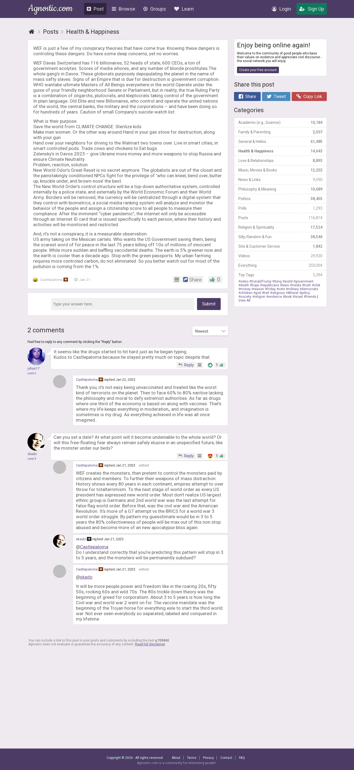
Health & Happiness (280, 151)
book (288, 297)
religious (278, 293)
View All (244, 300)
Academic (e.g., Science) (280, 122)
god (258, 293)
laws (285, 285)
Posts (280, 218)
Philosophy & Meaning (280, 189)
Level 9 (31, 458)
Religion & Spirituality (280, 227)
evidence (275, 297)
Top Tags (280, 275)
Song (278, 281)
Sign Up (311, 9)
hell (266, 293)
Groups (154, 9)
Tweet (276, 96)
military (293, 289)
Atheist (293, 293)
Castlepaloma (52, 279)
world (288, 281)
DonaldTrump (261, 281)
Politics (280, 199)
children (246, 293)
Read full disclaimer (150, 644)
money (245, 289)
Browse (123, 9)
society (245, 297)
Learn (184, 9)
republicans (270, 285)
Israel (298, 297)
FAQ (242, 758)
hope (255, 285)
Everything (280, 265)
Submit (209, 303)
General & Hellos (280, 141)
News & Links (280, 179)
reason (258, 289)
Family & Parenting (280, 132)
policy (305, 293)
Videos (280, 256)
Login (281, 9)
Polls (280, 208)
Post (95, 9)
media (296, 285)
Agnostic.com (50, 9)
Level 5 (31, 373)
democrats (309, 289)
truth (307, 285)
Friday (271, 289)
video (244, 281)
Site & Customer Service (280, 246)
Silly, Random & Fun (280, 237)
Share (247, 96)
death (244, 285)
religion (259, 297)
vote (281, 289)
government (304, 281)
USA (317, 285)
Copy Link (309, 96)
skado (81, 539)
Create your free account (258, 70)
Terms (191, 758)
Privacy (208, 758)
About (176, 758)
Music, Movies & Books (280, 170)
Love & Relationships (280, 160)
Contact (226, 758)
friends (311, 297)
